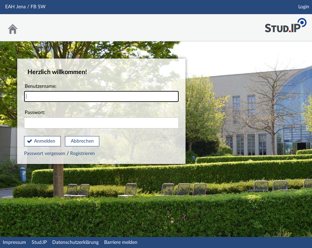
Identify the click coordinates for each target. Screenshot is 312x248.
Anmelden (44, 141)
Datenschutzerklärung (75, 242)
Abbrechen (82, 141)
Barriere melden (120, 242)
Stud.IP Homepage (285, 23)
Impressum (14, 242)
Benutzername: (101, 93)
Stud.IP (39, 242)
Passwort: (101, 119)
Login (303, 6)
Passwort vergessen (45, 153)
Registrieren (82, 153)
